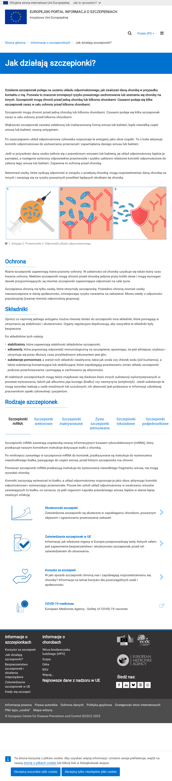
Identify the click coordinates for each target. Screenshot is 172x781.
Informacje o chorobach (53, 640)
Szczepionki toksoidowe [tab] (125, 421)
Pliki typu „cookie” (17, 711)
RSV (45, 670)
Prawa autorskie (46, 705)
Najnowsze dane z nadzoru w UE (71, 681)
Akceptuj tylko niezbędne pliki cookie (91, 771)
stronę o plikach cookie (40, 763)
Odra (45, 665)
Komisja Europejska (125, 640)
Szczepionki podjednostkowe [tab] (155, 421)
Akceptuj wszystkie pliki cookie (35, 771)
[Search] (129, 34)
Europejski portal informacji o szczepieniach (73, 12)
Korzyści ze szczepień (20, 650)
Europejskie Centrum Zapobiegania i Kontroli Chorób (143, 640)
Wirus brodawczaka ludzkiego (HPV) (56, 652)
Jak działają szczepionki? (14, 657)
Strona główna (15, 43)
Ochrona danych (72, 705)
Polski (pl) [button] (145, 34)
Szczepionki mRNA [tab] (17, 421)
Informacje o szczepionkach (50, 43)
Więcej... (48, 675)
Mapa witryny (43, 711)
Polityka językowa (99, 705)
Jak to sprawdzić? (87, 2)
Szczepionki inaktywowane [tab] (71, 421)
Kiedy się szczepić (18, 692)
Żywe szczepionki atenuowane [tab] (100, 423)
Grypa (46, 659)
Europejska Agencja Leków (134, 660)
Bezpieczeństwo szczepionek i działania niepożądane (16, 671)
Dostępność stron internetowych (137, 705)
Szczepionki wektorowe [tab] (43, 421)
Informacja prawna (18, 705)
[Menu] (162, 33)
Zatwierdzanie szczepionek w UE (17, 685)
